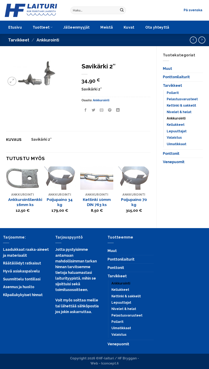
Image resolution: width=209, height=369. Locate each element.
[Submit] (122, 10)
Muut (167, 68)
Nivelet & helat (179, 112)
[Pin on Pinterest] (109, 110)
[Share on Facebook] (85, 110)
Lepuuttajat (177, 131)
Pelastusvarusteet (182, 99)
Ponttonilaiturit (176, 77)
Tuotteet (42, 27)
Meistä (106, 27)
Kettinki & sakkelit (181, 105)
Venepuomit (174, 162)
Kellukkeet (176, 125)
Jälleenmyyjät (76, 27)
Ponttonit (171, 153)
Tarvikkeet (18, 40)
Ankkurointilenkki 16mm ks (25, 202)
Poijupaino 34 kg (60, 202)
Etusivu (15, 27)
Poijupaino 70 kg (134, 202)
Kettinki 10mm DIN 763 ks (97, 202)
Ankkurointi (48, 40)
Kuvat (129, 27)
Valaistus (174, 137)
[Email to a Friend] (101, 110)
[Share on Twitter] (93, 110)
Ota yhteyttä (157, 27)
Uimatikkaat (176, 144)
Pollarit (173, 93)
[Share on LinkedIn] (117, 110)
